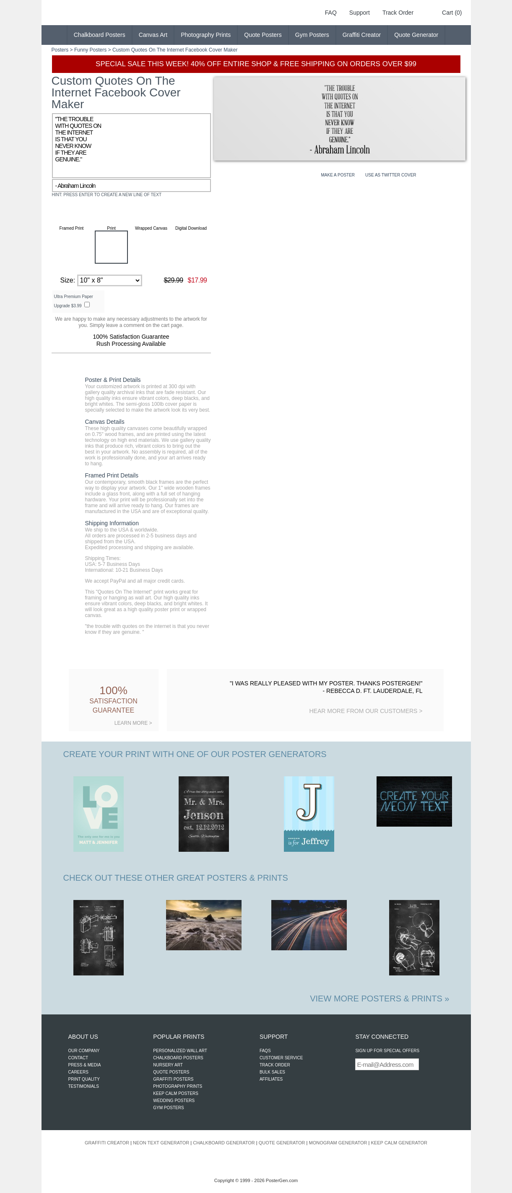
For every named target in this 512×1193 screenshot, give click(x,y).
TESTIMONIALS (83, 1086)
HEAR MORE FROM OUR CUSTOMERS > (365, 711)
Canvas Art (153, 34)
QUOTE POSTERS (171, 1072)
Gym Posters (312, 34)
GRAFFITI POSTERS (173, 1079)
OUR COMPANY (84, 1050)
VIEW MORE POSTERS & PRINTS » (379, 998)
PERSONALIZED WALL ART (180, 1050)
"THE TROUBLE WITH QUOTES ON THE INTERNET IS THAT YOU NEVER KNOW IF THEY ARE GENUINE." (131, 145)
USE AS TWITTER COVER (390, 175)
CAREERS (78, 1072)
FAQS (265, 1050)
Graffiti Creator (362, 34)
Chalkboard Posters (99, 34)
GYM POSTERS (168, 1107)
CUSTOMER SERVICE (281, 1058)
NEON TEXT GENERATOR (161, 1142)
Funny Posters (90, 50)
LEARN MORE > (133, 723)
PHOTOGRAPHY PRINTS (177, 1086)
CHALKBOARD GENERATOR (224, 1142)
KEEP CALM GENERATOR (399, 1142)
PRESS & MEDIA (84, 1065)
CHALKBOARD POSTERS (178, 1058)
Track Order (397, 12)
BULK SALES (272, 1072)
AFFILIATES (271, 1079)
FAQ (331, 12)
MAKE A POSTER (338, 175)
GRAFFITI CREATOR (107, 1142)
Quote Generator (416, 34)
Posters (60, 50)
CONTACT (78, 1058)
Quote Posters (263, 34)
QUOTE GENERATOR (282, 1142)
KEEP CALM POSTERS (175, 1093)
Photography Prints (206, 34)
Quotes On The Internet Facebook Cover (176, 50)
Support (359, 12)
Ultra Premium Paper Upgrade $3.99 (73, 301)
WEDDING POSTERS (174, 1100)
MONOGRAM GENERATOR (338, 1142)
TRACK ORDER (275, 1065)
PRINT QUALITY (84, 1079)
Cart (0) (452, 12)
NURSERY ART (168, 1065)
